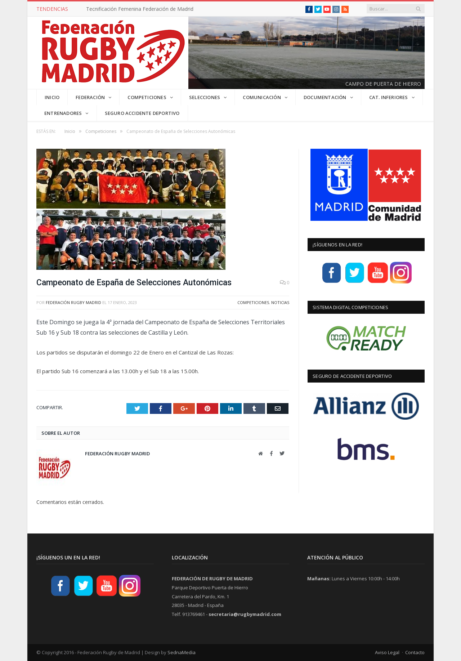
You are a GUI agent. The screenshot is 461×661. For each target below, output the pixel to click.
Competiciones (253, 302)
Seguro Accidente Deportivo (142, 113)
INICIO (52, 97)
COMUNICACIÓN (262, 97)
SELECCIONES (204, 97)
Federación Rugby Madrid (73, 302)
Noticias (280, 302)
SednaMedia (181, 652)
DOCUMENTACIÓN (325, 97)
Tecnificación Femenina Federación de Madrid (139, 9)
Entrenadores (63, 113)
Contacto (415, 652)
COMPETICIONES (146, 97)
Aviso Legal (387, 652)
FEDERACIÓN (90, 97)
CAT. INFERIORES (388, 97)
